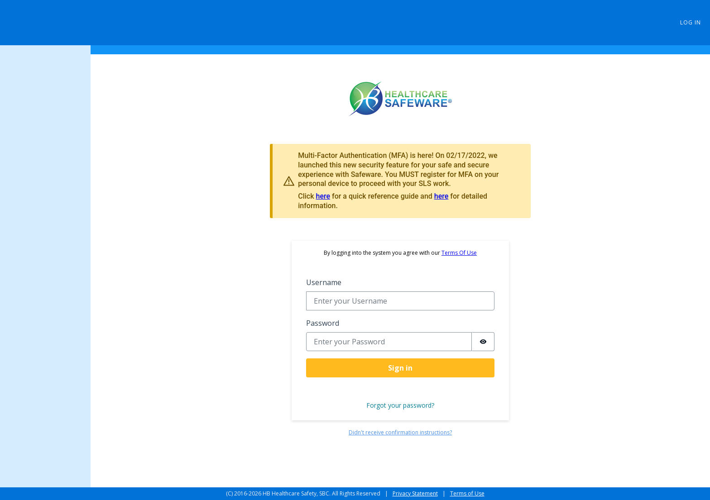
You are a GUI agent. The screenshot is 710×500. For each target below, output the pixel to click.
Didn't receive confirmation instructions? (400, 432)
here (323, 196)
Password (322, 323)
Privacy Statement (415, 493)
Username (323, 282)
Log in (690, 22)
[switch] (483, 341)
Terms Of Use (459, 253)
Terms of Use (467, 493)
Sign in (400, 368)
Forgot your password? (400, 405)
